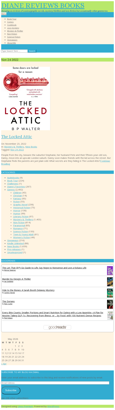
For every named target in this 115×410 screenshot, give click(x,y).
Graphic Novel (20, 204)
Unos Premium (25, 406)
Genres (11, 189)
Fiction (16, 201)
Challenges (12, 183)
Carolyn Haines (9, 293)
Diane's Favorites (16, 186)
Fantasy (17, 198)
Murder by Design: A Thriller (16, 278)
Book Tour (12, 180)
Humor (16, 213)
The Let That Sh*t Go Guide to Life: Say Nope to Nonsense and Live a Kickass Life (44, 267)
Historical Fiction (21, 207)
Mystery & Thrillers (14, 146)
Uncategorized (14, 252)
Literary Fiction (20, 216)
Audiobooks (13, 177)
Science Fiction (20, 231)
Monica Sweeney (10, 270)
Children (17, 192)
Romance (18, 228)
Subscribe (10, 390)
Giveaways (12, 240)
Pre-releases (14, 249)
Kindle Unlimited (15, 243)
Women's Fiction (21, 237)
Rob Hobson (8, 318)
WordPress (53, 406)
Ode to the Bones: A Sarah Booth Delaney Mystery (28, 290)
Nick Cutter (8, 304)
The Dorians (8, 301)
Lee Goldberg (8, 281)
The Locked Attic (16, 136)
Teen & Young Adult (23, 234)
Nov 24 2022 (17, 149)
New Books (31, 146)
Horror (16, 210)
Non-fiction (19, 222)
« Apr (4, 363)
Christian (17, 195)
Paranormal (19, 225)
